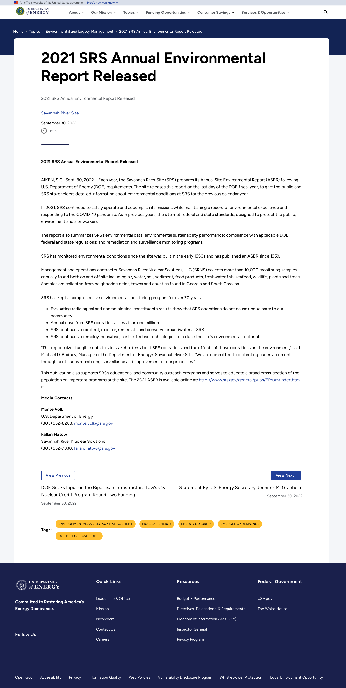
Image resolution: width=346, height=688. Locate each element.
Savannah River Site (60, 113)
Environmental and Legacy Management (95, 524)
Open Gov (23, 677)
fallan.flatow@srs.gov (94, 448)
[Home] (32, 13)
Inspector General (192, 629)
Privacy (75, 677)
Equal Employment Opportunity (296, 677)
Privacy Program (190, 639)
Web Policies (139, 677)
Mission (102, 608)
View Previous (56, 475)
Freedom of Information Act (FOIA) (207, 619)
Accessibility (50, 677)
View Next (282, 475)
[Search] (326, 12)
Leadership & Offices (113, 598)
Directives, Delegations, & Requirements (211, 608)
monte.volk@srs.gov (93, 423)
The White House (272, 608)
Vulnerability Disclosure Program (185, 677)
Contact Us (105, 629)
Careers (102, 639)
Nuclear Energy (157, 524)
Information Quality (104, 677)
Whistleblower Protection (241, 677)
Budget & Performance (196, 598)
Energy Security (196, 524)
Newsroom (105, 619)
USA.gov (265, 598)
